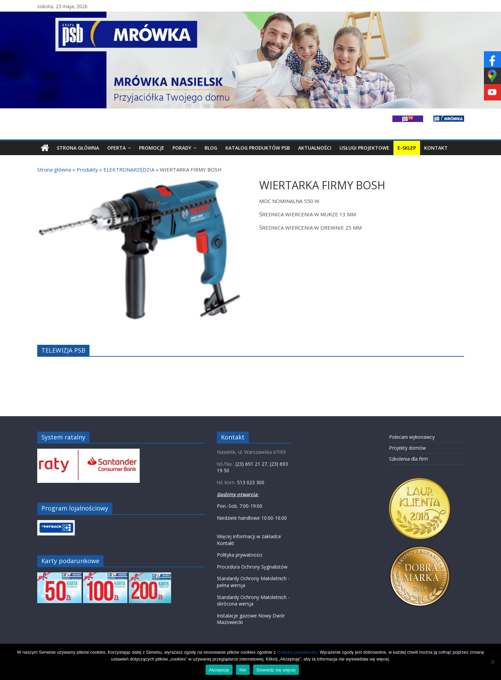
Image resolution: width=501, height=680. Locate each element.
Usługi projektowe (364, 148)
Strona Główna (78, 148)
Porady (181, 148)
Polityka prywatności (239, 555)
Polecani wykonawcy (412, 437)
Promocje (151, 148)
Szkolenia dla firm (408, 458)
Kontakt (436, 148)
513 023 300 (250, 482)
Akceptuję (219, 669)
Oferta (116, 148)
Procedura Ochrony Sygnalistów (252, 566)
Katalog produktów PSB (257, 148)
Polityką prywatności (297, 652)
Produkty (87, 169)
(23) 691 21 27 (251, 464)
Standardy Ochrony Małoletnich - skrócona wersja (253, 600)
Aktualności (314, 148)
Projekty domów (407, 448)
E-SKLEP (407, 148)
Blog (211, 148)
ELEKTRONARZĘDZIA (128, 169)
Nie (242, 669)
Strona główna (54, 169)
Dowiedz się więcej (275, 669)
